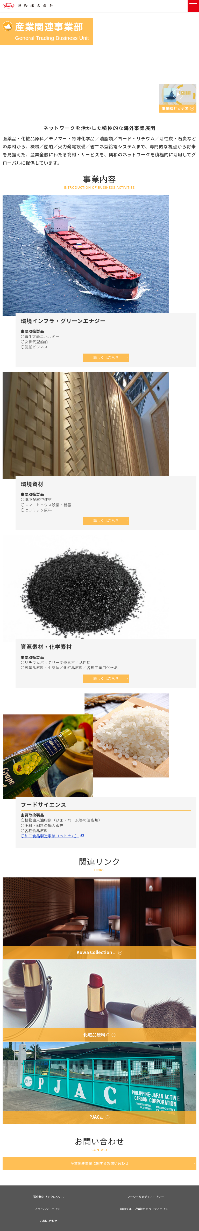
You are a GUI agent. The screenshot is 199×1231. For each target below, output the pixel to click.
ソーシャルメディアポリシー (145, 1197)
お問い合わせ (48, 1221)
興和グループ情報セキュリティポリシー (145, 1209)
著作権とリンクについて (49, 1197)
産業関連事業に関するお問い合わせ (99, 1163)
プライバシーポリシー (48, 1209)
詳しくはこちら (106, 357)
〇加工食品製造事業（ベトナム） (50, 835)
